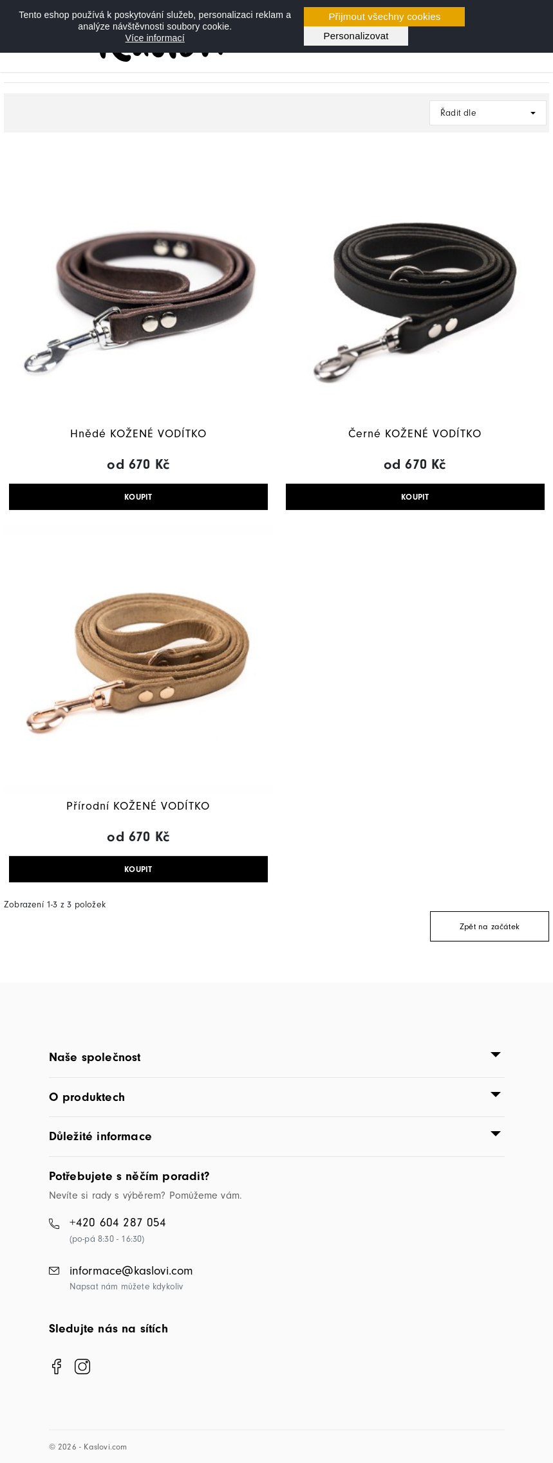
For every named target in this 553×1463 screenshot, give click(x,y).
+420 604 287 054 (118, 1222)
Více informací (155, 38)
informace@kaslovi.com (132, 1271)
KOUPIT (138, 497)
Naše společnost (95, 1057)
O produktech (87, 1097)
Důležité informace (101, 1136)
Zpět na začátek (490, 926)
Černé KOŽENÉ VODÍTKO (415, 434)
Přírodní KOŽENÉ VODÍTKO (138, 806)
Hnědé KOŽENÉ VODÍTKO (138, 434)
